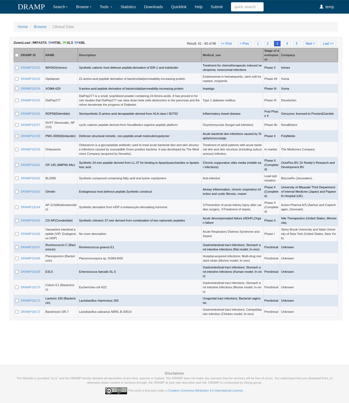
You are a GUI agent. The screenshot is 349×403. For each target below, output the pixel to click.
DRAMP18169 (30, 271)
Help (199, 7)
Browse (84, 7)
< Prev (244, 44)
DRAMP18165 (30, 220)
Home (23, 27)
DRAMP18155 (30, 100)
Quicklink (179, 7)
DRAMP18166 (30, 233)
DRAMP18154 (30, 88)
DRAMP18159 (30, 149)
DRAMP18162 (30, 178)
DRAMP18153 (30, 78)
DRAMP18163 (30, 191)
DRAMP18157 (30, 124)
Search (60, 7)
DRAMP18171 (30, 300)
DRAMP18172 (30, 311)
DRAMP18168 (30, 258)
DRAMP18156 (30, 113)
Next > (310, 44)
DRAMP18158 (30, 136)
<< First (226, 44)
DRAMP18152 (30, 67)
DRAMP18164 (30, 207)
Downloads (153, 7)
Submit (217, 7)
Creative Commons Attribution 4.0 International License (205, 390)
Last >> (328, 44)
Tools (106, 7)
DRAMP (31, 6)
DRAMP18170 (30, 287)
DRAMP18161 (30, 164)
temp (327, 6)
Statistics (128, 7)
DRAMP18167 (30, 247)
